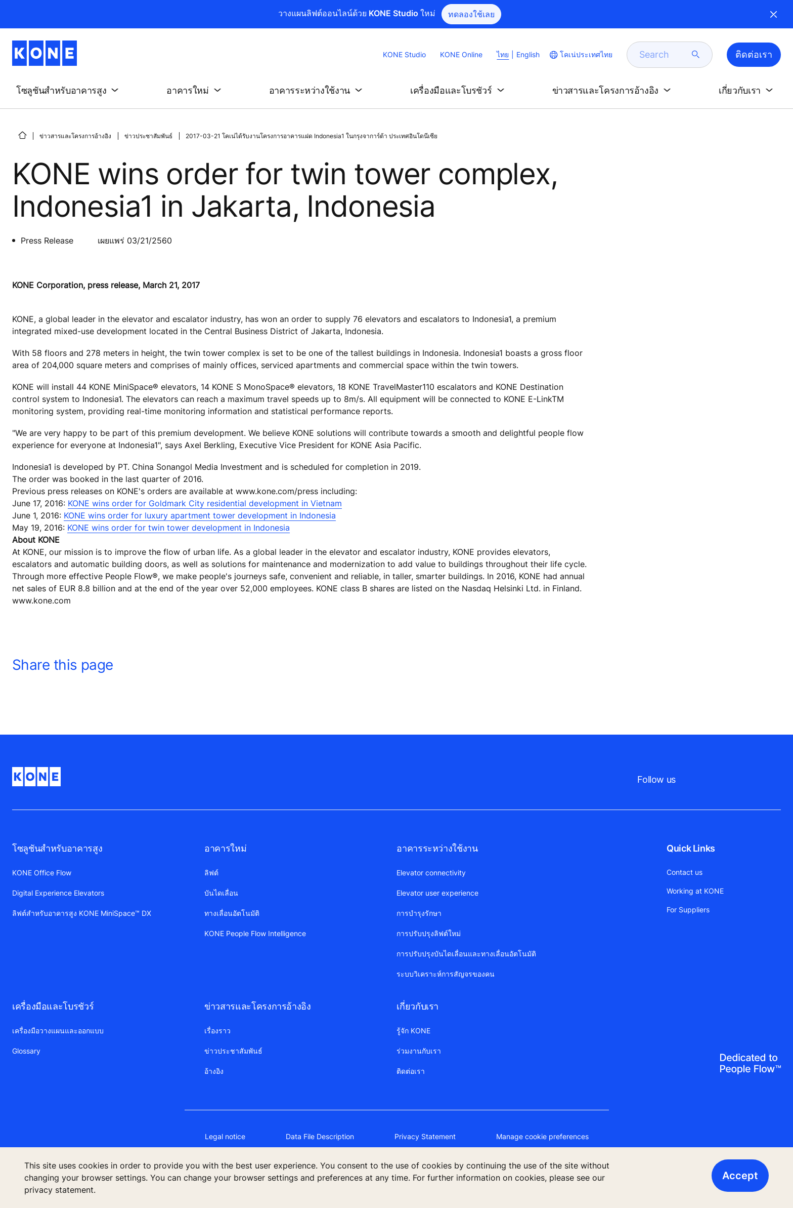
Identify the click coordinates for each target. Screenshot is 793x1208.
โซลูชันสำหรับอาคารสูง (57, 848)
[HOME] (22, 135)
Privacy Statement (425, 1136)
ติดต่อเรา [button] (753, 54)
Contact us (684, 872)
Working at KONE (695, 891)
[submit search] (696, 54)
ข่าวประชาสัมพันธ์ (148, 136)
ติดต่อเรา (410, 1071)
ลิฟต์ (211, 872)
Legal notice (225, 1136)
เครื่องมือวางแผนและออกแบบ (58, 1030)
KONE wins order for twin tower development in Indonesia (178, 527)
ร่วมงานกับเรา (418, 1050)
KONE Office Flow (41, 872)
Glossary (26, 1050)
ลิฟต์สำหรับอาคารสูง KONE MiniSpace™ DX (81, 913)
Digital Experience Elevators (58, 893)
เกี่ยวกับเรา (417, 1006)
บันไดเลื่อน (221, 893)
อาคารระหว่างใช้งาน (436, 848)
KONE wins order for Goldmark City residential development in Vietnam (205, 503)
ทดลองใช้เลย (471, 14)
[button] (69, 90)
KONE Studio (404, 54)
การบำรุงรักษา (419, 913)
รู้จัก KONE (413, 1030)
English (528, 54)
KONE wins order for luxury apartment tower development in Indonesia (200, 515)
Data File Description (320, 1136)
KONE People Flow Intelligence (255, 933)
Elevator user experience (437, 893)
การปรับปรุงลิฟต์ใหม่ (428, 933)
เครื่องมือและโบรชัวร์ (53, 1006)
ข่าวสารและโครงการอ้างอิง (75, 136)
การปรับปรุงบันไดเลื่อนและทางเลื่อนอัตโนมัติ (466, 953)
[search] (663, 54)
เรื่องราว (217, 1030)
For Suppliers (688, 909)
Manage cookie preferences (542, 1136)
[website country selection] (580, 55)
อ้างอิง (214, 1071)
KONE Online (461, 54)
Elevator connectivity (431, 872)
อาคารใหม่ (225, 848)
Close (774, 14)
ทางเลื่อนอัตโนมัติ (231, 913)
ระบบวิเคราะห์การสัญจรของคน (445, 974)
